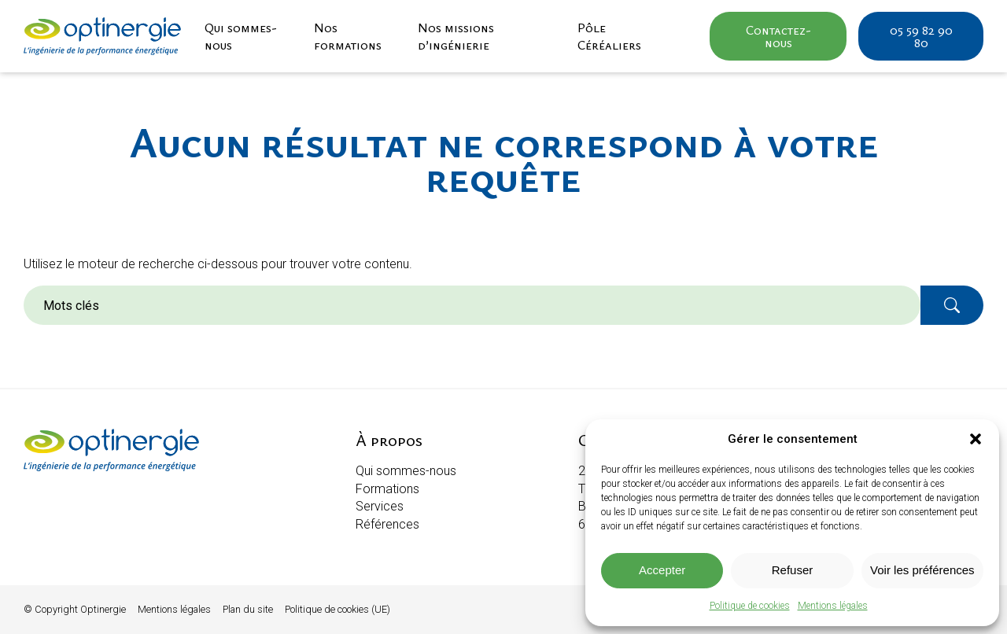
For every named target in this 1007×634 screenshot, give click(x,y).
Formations (387, 488)
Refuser (792, 570)
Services (380, 506)
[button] (975, 439)
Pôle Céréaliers (609, 36)
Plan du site (248, 609)
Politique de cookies (750, 605)
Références (387, 524)
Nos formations (348, 36)
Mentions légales (833, 605)
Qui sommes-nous (241, 36)
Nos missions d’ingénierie (456, 36)
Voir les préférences (922, 570)
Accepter (662, 570)
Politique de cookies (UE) (337, 609)
